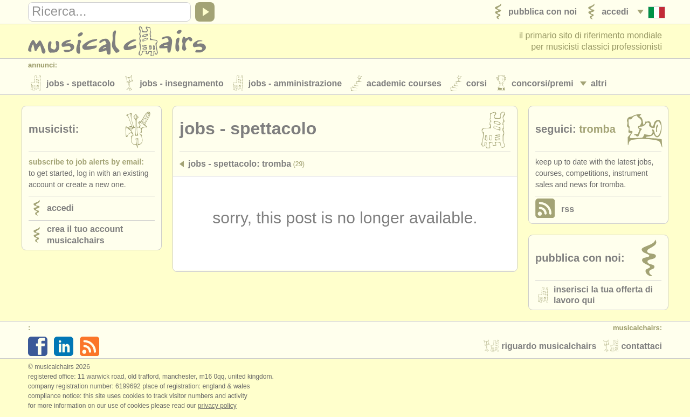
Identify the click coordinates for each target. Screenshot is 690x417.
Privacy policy (217, 405)
